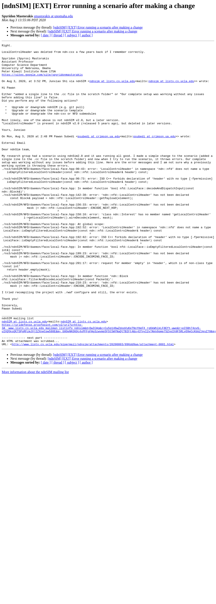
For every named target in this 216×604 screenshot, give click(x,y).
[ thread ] (57, 35)
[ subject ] (72, 35)
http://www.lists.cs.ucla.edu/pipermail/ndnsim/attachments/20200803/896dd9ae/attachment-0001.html (93, 404)
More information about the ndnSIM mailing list (35, 432)
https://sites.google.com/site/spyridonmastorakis (42, 81)
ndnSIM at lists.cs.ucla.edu (24, 377)
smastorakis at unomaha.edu (53, 16)
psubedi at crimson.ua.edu (99, 155)
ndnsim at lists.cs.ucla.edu (112, 89)
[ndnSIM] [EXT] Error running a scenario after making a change (98, 27)
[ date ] (46, 35)
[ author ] (86, 35)
